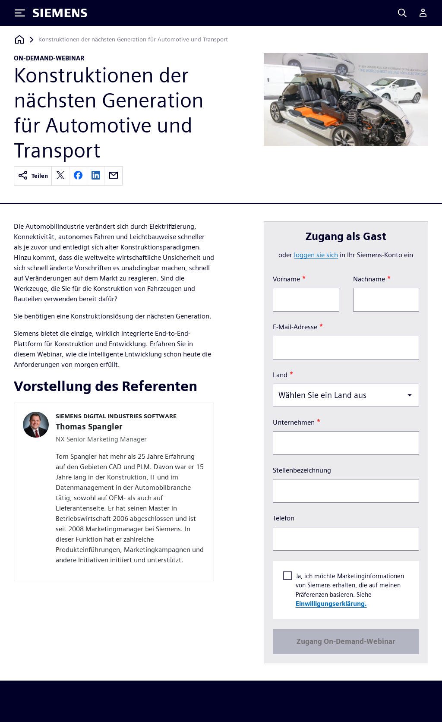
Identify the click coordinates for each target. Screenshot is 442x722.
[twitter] (60, 176)
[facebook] (78, 176)
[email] (113, 176)
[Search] (402, 13)
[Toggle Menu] (20, 13)
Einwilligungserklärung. (330, 604)
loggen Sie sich (316, 255)
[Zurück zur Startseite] (19, 39)
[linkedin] (95, 176)
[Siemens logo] (60, 13)
